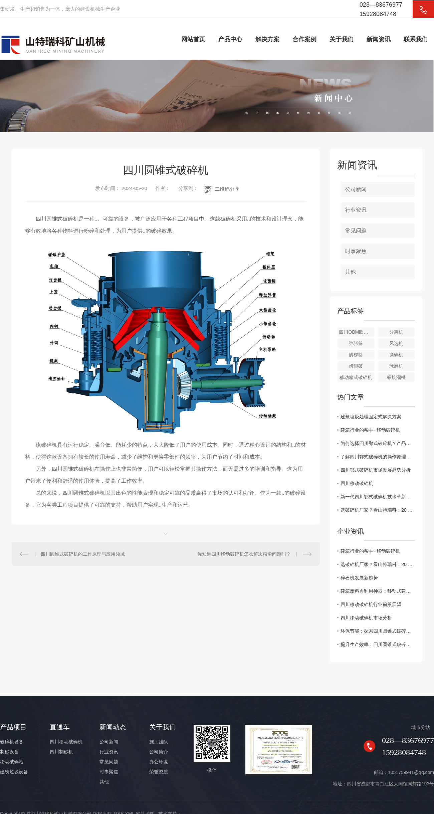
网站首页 (193, 39)
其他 (350, 272)
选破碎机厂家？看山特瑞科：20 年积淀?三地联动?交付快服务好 (378, 510)
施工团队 (158, 741)
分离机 (396, 332)
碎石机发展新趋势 (359, 577)
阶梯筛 (356, 354)
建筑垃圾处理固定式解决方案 (371, 416)
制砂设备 (9, 751)
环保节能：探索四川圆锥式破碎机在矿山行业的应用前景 (378, 631)
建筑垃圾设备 (14, 771)
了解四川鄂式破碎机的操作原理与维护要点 (378, 456)
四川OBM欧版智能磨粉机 (357, 332)
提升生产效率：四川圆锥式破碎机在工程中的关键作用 (378, 644)
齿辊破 (356, 366)
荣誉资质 (158, 771)
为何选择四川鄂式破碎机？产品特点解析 (378, 443)
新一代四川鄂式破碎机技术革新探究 (378, 496)
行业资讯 (356, 210)
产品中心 (230, 39)
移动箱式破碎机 (356, 377)
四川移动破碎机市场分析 (366, 617)
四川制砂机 (61, 751)
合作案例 (304, 39)
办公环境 (158, 761)
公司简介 (158, 751)
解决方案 (267, 39)
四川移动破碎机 (357, 483)
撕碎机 (396, 354)
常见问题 (356, 230)
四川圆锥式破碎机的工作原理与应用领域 (83, 554)
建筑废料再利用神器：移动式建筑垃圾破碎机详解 (378, 591)
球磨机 (396, 366)
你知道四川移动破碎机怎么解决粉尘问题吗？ (244, 554)
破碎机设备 (11, 741)
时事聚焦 (356, 251)
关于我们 (342, 39)
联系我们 (416, 39)
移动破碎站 (11, 761)
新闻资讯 (379, 39)
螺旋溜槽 (396, 377)
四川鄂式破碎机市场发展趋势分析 (376, 470)
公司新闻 (356, 189)
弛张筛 (356, 343)
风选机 (396, 343)
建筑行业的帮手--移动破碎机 (370, 430)
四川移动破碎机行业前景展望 (371, 604)
